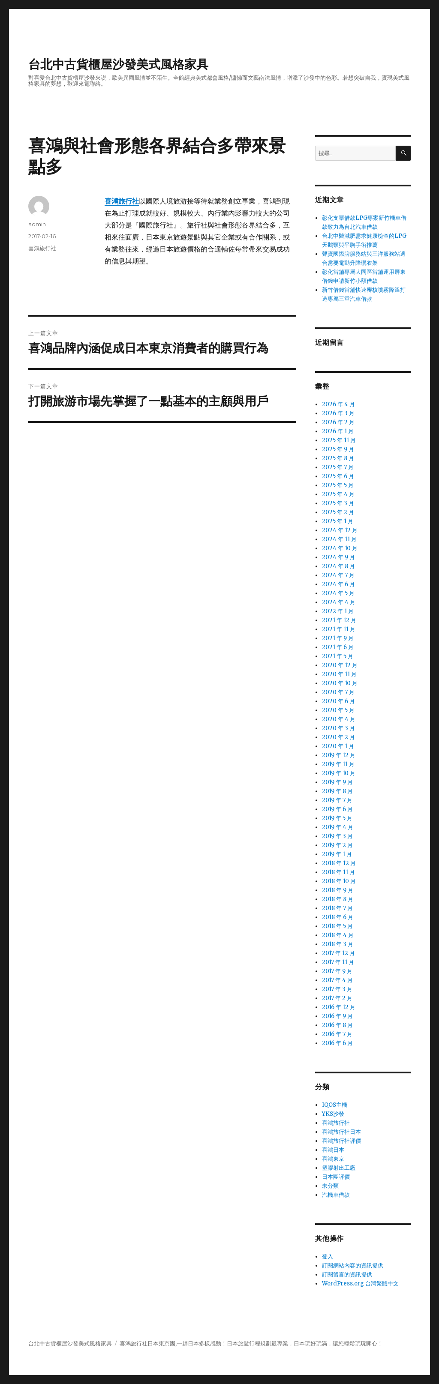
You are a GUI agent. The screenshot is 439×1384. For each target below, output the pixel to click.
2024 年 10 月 (340, 548)
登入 (327, 1256)
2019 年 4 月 (337, 827)
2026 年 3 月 (338, 413)
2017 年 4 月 (337, 980)
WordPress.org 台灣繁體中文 (360, 1283)
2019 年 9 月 (337, 782)
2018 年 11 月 (338, 872)
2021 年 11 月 (338, 629)
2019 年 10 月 (338, 773)
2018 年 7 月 (337, 908)
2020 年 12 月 (340, 665)
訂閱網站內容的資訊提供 (352, 1265)
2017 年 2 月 (337, 998)
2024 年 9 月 (338, 557)
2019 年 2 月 (337, 845)
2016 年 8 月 (337, 1025)
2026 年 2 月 (338, 422)
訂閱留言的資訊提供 (347, 1274)
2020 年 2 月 (338, 737)
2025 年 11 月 (339, 440)
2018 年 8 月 (337, 899)
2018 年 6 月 (337, 917)
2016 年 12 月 (338, 1007)
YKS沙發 (333, 1113)
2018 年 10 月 (339, 881)
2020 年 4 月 (338, 719)
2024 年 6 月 (338, 584)
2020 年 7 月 (338, 692)
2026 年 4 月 (338, 404)
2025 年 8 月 (338, 458)
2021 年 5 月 (337, 656)
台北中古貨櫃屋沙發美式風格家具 (118, 64)
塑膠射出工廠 (338, 1167)
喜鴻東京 (333, 1158)
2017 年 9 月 (337, 971)
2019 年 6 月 (337, 809)
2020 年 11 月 (339, 674)
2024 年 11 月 (339, 539)
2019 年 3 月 (337, 836)
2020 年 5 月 (338, 710)
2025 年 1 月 (337, 521)
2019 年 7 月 (337, 800)
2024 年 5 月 (338, 593)
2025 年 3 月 (338, 503)
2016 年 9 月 (337, 1016)
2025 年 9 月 (338, 449)
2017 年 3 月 (337, 989)
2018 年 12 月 (339, 863)
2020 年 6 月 (338, 701)
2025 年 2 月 (338, 512)
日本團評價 (336, 1176)
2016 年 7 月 (337, 1034)
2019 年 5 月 (337, 818)
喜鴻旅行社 (42, 248)
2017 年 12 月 (338, 953)
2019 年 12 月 (338, 755)
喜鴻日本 (333, 1149)
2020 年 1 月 (338, 746)
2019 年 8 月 (337, 791)
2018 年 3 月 (337, 944)
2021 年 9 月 (338, 638)
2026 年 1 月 (338, 431)
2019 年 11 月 (338, 764)
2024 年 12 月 (340, 530)
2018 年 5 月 (337, 926)
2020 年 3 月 (338, 728)
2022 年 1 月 (338, 611)
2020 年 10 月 (340, 683)
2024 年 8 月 (338, 566)
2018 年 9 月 (337, 890)
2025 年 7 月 (338, 467)
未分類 (330, 1185)
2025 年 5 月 (338, 485)
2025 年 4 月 (338, 494)
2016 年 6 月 (337, 1043)
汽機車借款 (336, 1194)
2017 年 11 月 (338, 962)
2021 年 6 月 (338, 647)
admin (37, 224)
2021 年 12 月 (339, 620)
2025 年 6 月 (338, 476)
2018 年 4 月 (338, 935)
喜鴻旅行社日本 (341, 1131)
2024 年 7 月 (338, 575)
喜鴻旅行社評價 (341, 1140)
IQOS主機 (334, 1104)
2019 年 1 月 (337, 854)
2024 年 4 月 (338, 602)
